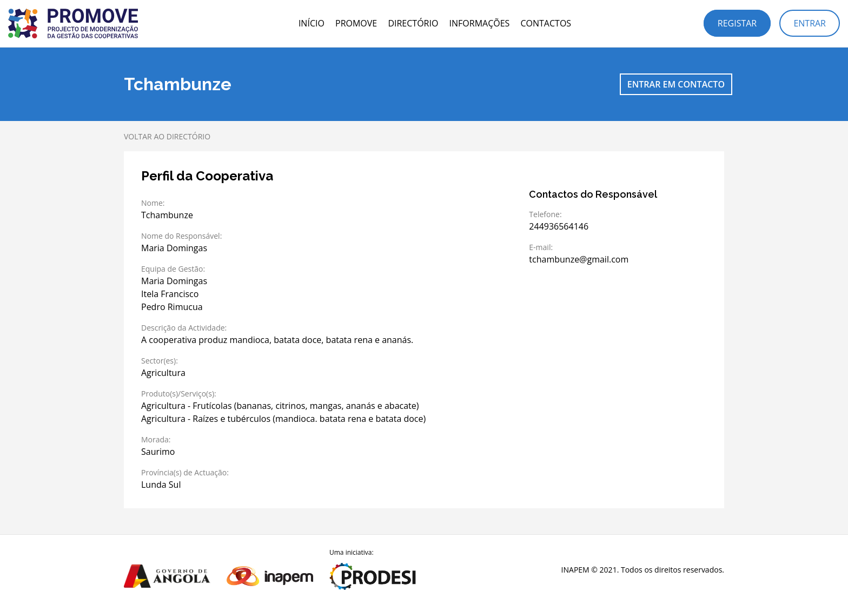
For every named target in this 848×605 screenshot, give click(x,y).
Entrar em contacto (676, 84)
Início (311, 23)
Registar (737, 23)
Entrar (809, 23)
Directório (413, 23)
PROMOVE (356, 23)
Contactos (545, 23)
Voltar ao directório (167, 136)
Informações (479, 23)
